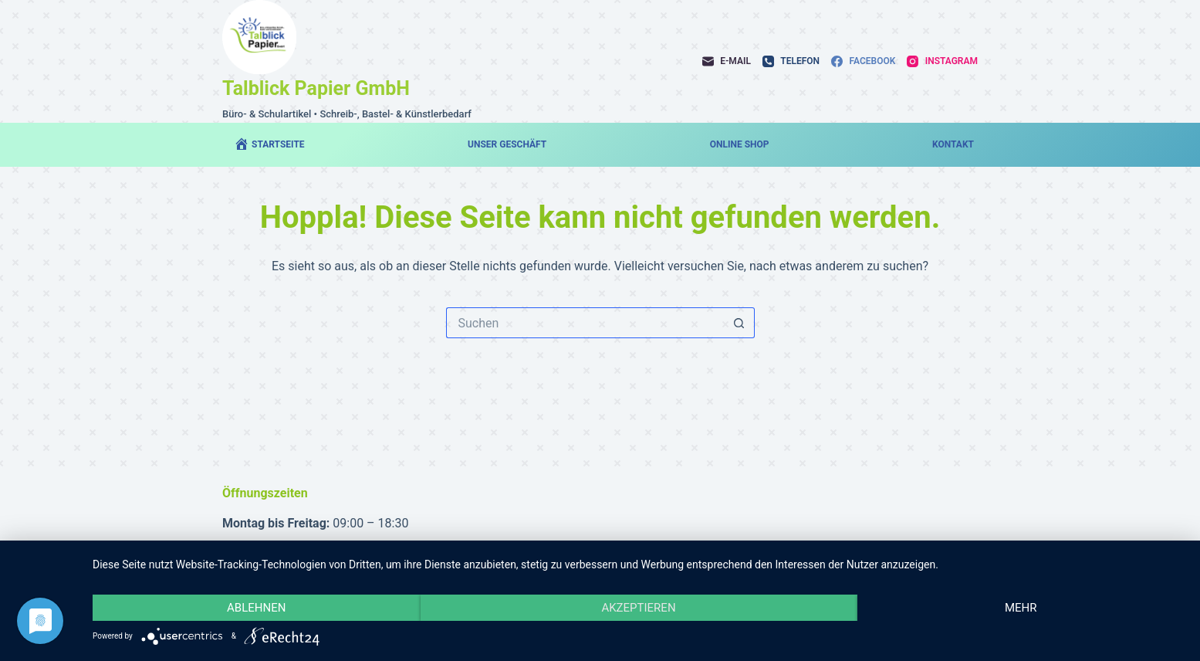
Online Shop (739, 144)
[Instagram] (942, 61)
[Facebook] (863, 61)
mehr (1021, 608)
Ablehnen (256, 608)
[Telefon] (791, 61)
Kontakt (953, 144)
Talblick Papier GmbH (316, 88)
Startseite (269, 143)
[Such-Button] (739, 322)
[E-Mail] (726, 61)
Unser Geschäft (507, 144)
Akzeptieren (638, 608)
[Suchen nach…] (585, 322)
